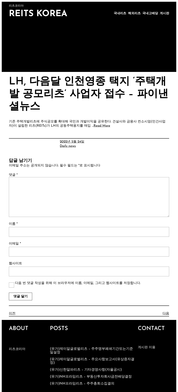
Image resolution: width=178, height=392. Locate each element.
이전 (12, 313)
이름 (13, 224)
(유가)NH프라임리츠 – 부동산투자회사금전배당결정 (91, 376)
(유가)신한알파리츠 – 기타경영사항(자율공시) (86, 370)
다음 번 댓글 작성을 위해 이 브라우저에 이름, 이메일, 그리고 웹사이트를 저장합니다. (78, 283)
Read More (102, 125)
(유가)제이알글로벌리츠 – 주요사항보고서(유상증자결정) (92, 361)
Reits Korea (38, 14)
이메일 (15, 243)
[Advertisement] (89, 46)
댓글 (13, 175)
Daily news (68, 146)
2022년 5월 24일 (72, 141)
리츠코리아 (17, 349)
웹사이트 (15, 263)
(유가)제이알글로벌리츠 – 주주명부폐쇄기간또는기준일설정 (91, 350)
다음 (166, 313)
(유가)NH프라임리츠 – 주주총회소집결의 (82, 383)
